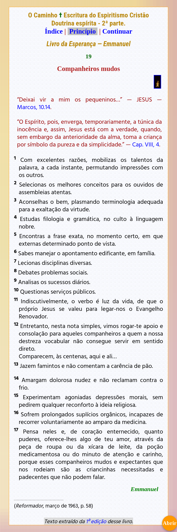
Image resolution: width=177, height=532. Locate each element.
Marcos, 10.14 (33, 106)
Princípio (82, 31)
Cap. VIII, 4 (145, 144)
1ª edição (96, 521)
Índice (54, 31)
